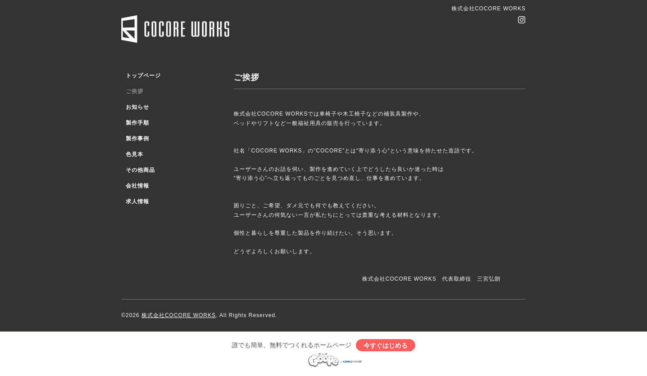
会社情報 (137, 186)
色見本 (134, 154)
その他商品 (140, 170)
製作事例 (137, 138)
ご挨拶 (134, 91)
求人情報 (137, 201)
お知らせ (137, 107)
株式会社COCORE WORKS (179, 315)
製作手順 (137, 123)
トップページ (143, 75)
